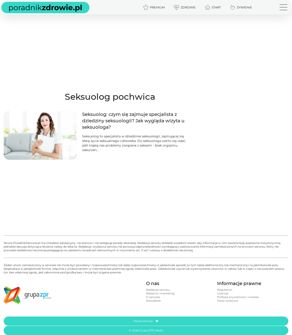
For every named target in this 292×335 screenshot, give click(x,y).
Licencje (222, 293)
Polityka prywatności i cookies (238, 297)
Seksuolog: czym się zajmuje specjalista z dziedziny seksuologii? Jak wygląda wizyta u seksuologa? (133, 121)
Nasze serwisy (146, 321)
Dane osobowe (227, 300)
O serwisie (153, 297)
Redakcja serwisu (158, 289)
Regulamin (224, 289)
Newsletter (153, 300)
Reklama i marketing (160, 293)
